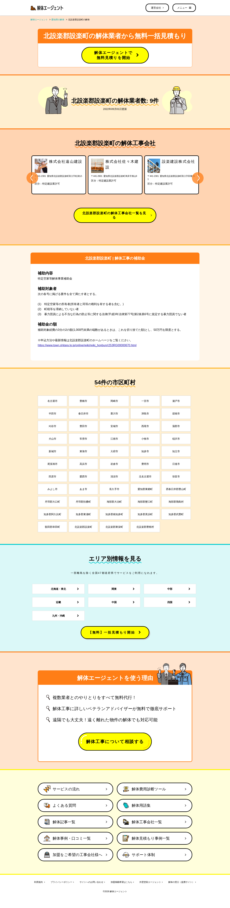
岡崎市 (114, 400)
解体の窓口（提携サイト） (182, 882)
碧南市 (176, 413)
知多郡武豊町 (176, 514)
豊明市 (145, 463)
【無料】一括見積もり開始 (115, 632)
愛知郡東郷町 (145, 489)
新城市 (52, 451)
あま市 (83, 489)
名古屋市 (52, 400)
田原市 (52, 476)
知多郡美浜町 (145, 514)
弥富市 (176, 476)
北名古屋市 (145, 476)
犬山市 (52, 438)
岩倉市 (114, 463)
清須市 (114, 476)
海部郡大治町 (114, 501)
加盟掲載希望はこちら (122, 882)
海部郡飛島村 (176, 501)
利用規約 (39, 882)
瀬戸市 (176, 400)
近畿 (68, 602)
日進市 (176, 463)
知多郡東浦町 (83, 514)
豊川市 (114, 413)
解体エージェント (39, 19)
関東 (124, 589)
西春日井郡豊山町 (176, 489)
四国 (179, 602)
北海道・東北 (66, 589)
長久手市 (114, 489)
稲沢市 (176, 438)
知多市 (145, 451)
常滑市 (83, 438)
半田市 (52, 413)
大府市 (114, 451)
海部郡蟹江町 (145, 501)
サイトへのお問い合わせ (92, 882)
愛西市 (83, 476)
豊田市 (83, 426)
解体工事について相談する (115, 741)
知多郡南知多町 (114, 514)
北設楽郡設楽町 (83, 526)
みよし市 (52, 489)
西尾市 (145, 426)
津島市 (145, 413)
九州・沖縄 (66, 616)
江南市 (114, 438)
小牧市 (145, 438)
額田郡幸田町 (52, 526)
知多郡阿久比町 (52, 514)
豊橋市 (83, 400)
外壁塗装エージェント (151, 882)
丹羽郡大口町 (52, 501)
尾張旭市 (52, 463)
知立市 (176, 451)
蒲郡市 (176, 426)
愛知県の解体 (57, 19)
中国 (124, 602)
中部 (179, 589)
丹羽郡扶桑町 (83, 501)
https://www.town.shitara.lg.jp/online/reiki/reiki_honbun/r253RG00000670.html (87, 345)
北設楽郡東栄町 (114, 526)
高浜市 (83, 463)
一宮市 (145, 400)
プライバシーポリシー (62, 882)
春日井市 (83, 413)
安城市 (114, 426)
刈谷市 (52, 426)
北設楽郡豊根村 (145, 526)
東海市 (83, 451)
